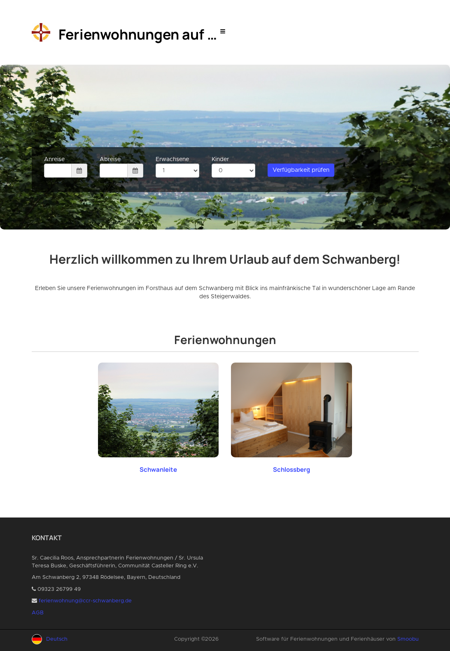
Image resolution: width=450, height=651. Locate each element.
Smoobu (408, 639)
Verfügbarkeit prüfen (301, 170)
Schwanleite (158, 469)
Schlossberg (291, 469)
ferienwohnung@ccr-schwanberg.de (85, 601)
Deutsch (57, 639)
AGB (38, 613)
